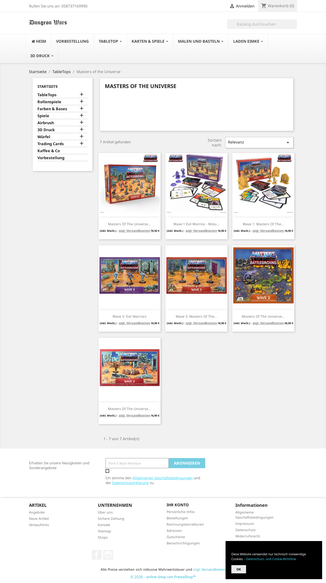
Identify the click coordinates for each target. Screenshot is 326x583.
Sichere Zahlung (111, 518)
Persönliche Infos (181, 511)
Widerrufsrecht (247, 536)
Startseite (47, 86)
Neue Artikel (39, 518)
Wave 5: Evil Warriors (130, 316)
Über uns (105, 512)
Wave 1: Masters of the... (263, 224)
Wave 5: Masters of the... (196, 316)
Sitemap (104, 531)
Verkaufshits (39, 524)
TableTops (47, 94)
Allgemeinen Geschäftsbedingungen (162, 477)
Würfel (43, 136)
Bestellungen (177, 518)
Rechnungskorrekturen (185, 524)
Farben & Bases (52, 108)
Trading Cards (50, 143)
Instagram (108, 555)
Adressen (174, 530)
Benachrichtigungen (183, 543)
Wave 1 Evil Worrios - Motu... (196, 224)
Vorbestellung (50, 157)
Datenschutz (245, 530)
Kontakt (104, 524)
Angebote (37, 512)
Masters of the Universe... (129, 224)
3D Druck (46, 129)
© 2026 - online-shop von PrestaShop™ (163, 576)
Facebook (96, 555)
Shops (103, 537)
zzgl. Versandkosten (135, 230)
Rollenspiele (49, 101)
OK (238, 569)
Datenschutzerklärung (130, 482)
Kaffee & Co (48, 150)
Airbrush (45, 122)
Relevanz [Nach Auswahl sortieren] (259, 142)
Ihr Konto (178, 505)
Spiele (43, 115)
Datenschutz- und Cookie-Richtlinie (271, 559)
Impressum (244, 523)
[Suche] (262, 24)
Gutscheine (176, 537)
